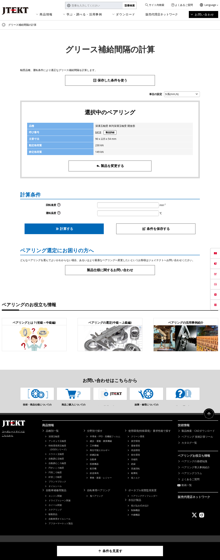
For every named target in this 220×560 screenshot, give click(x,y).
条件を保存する (156, 228)
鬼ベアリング (96, 501)
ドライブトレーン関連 (60, 506)
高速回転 (135, 474)
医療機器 (94, 469)
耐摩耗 (134, 478)
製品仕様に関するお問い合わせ (110, 270)
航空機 (93, 474)
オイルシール (55, 491)
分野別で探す (94, 436)
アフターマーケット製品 (61, 528)
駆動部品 (53, 519)
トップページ (4, 25)
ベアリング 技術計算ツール (197, 442)
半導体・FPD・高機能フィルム (105, 441)
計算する (64, 228)
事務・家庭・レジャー (101, 483)
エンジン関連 (55, 501)
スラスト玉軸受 (56, 459)
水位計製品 (134, 505)
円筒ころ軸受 (55, 477)
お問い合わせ (204, 14)
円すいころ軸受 (56, 473)
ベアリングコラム (192, 478)
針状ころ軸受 (55, 482)
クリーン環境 (137, 441)
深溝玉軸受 (54, 441)
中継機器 (135, 520)
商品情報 (46, 14)
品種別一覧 (52, 436)
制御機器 (135, 515)
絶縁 (133, 469)
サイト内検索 (156, 5)
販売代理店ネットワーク (162, 14)
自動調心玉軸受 (56, 464)
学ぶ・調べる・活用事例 (84, 14)
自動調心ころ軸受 (57, 468)
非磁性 (134, 464)
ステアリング (55, 515)
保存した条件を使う (110, 80)
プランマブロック (57, 487)
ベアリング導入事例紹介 (196, 472)
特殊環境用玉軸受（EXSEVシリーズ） (58, 453)
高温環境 (135, 455)
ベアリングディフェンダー (144, 501)
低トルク (135, 483)
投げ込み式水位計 (140, 511)
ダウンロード (125, 14)
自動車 (93, 464)
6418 (98, 132)
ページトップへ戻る (208, 419)
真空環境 (135, 446)
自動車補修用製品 (56, 495)
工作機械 (94, 451)
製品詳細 (110, 132)
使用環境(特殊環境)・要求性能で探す (149, 436)
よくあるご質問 (184, 5)
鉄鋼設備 (94, 460)
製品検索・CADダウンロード (198, 436)
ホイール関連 (55, 510)
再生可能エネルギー (100, 455)
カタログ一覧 (189, 448)
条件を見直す (110, 551)
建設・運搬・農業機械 (101, 446)
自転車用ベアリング (98, 495)
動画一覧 (187, 490)
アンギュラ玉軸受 (57, 446)
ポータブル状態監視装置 (142, 495)
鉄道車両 (94, 478)
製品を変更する (110, 165)
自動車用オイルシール (60, 524)
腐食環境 (135, 451)
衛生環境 (135, 460)
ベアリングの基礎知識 (194, 466)
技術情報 (184, 431)
